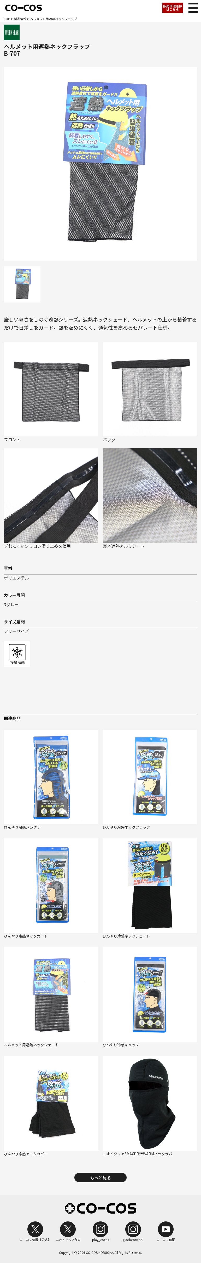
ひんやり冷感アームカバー (26, 1153)
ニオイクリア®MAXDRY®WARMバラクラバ (137, 1153)
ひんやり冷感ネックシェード (126, 936)
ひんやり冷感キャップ (121, 1044)
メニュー (191, 6)
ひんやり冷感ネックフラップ (126, 827)
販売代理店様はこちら (172, 8)
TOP (7, 18)
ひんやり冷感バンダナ (22, 827)
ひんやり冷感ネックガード (26, 936)
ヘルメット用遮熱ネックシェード (31, 1044)
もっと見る (100, 1177)
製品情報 (20, 18)
